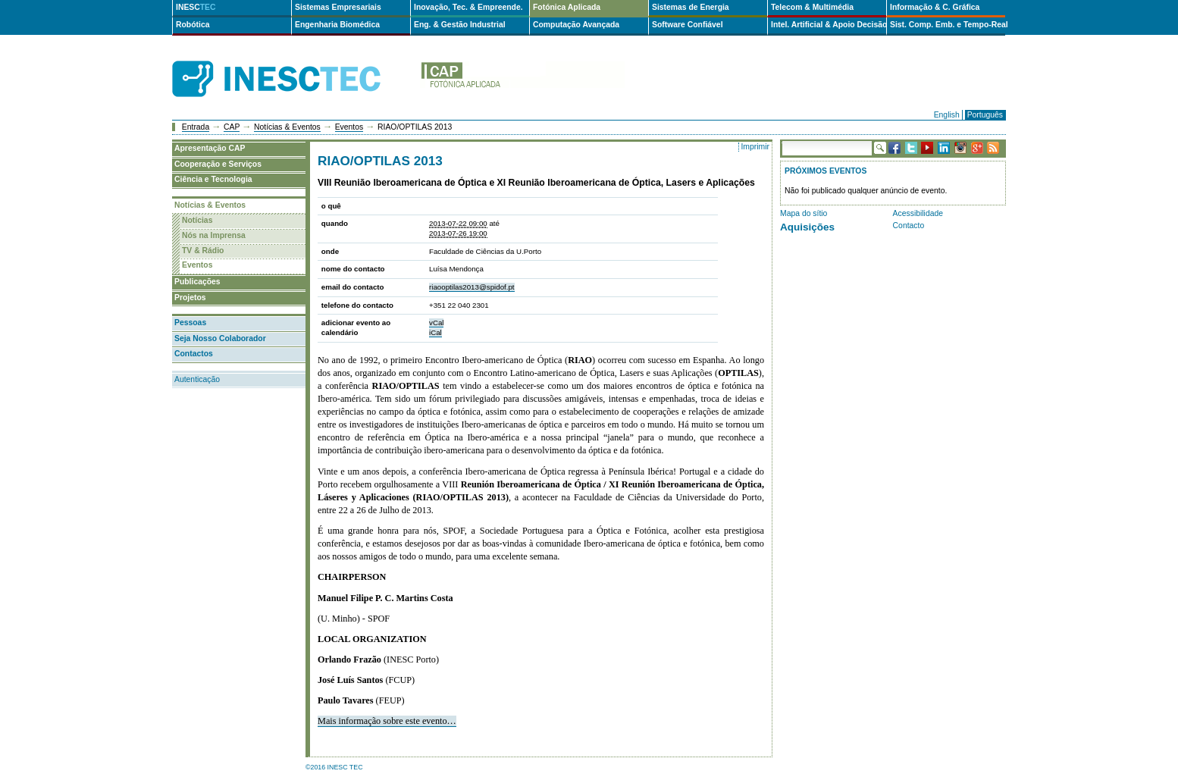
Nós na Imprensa (214, 235)
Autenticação (197, 379)
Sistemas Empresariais (338, 7)
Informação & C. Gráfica (934, 7)
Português (985, 115)
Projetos (190, 297)
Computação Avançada (576, 24)
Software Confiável (687, 24)
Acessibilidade (918, 213)
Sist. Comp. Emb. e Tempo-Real (947, 24)
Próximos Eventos (825, 171)
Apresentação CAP (210, 148)
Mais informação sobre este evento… (387, 721)
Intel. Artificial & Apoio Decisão (828, 24)
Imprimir (755, 147)
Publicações (197, 281)
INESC (196, 7)
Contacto (909, 225)
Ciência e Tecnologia (213, 179)
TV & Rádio (203, 250)
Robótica (192, 24)
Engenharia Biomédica (337, 24)
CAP (232, 127)
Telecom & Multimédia (812, 7)
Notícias (197, 220)
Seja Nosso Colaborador (220, 338)
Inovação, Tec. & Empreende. (468, 7)
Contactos (193, 353)
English (947, 115)
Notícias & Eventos (287, 127)
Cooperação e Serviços (218, 164)
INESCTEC (293, 62)
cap (522, 79)
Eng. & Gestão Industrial (460, 24)
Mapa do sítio (803, 213)
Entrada (195, 127)
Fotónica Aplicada (566, 7)
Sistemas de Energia (690, 7)
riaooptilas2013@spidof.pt (472, 287)
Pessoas (190, 322)
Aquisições (807, 227)
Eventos (349, 127)
